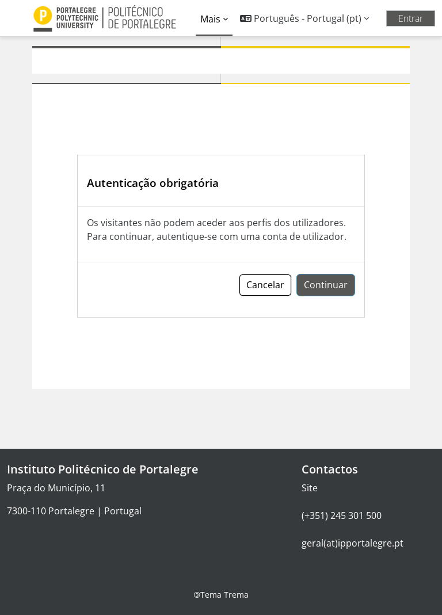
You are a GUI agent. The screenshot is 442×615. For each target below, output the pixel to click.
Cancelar (265, 284)
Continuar (326, 284)
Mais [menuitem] (210, 19)
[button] (304, 18)
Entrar (410, 18)
